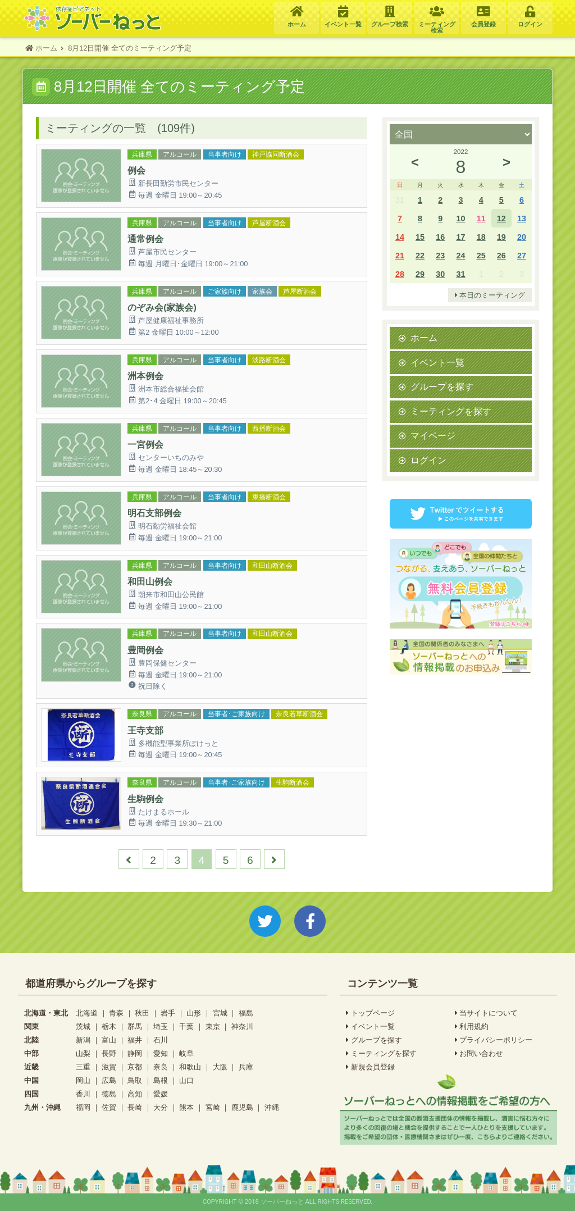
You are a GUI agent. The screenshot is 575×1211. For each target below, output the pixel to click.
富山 (109, 1040)
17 (460, 237)
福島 (246, 1013)
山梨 (83, 1053)
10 (460, 218)
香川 (83, 1094)
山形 (193, 1013)
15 (420, 237)
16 (440, 237)
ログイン (428, 460)
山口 (186, 1080)
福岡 (83, 1107)
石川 (160, 1040)
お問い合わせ (479, 1054)
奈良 (160, 1067)
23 (440, 255)
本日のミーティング (490, 295)
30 (440, 274)
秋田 (142, 1013)
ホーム (423, 337)
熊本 (186, 1107)
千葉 (186, 1026)
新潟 (83, 1040)
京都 (134, 1067)
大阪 (220, 1067)
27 (521, 255)
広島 (109, 1080)
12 (501, 218)
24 (460, 255)
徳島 (109, 1094)
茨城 (83, 1026)
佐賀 (109, 1107)
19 (501, 237)
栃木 (109, 1026)
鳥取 (134, 1080)
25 (481, 255)
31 (460, 274)
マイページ (432, 435)
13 (521, 218)
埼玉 (160, 1026)
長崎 (134, 1107)
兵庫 (246, 1067)
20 (521, 237)
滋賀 (109, 1067)
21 (399, 255)
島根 (160, 1080)
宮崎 (213, 1107)
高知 (134, 1094)
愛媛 (160, 1094)
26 (501, 255)
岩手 (168, 1013)
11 (481, 218)
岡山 (83, 1080)
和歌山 (190, 1067)
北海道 (87, 1013)
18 (481, 237)
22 (420, 255)
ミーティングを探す (450, 411)
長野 (109, 1053)
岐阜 (186, 1053)
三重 (83, 1067)
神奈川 (242, 1026)
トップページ (370, 1013)
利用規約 (472, 1027)
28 (399, 274)
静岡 (134, 1053)
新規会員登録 (370, 1067)
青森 (116, 1013)
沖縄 (271, 1107)
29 (420, 274)
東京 (213, 1026)
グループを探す (441, 386)
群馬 (134, 1026)
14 (399, 237)
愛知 (160, 1053)
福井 (134, 1040)
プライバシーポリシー (494, 1040)
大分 (160, 1107)
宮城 (220, 1013)
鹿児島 (242, 1107)
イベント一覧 (437, 362)
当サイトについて (486, 1013)
